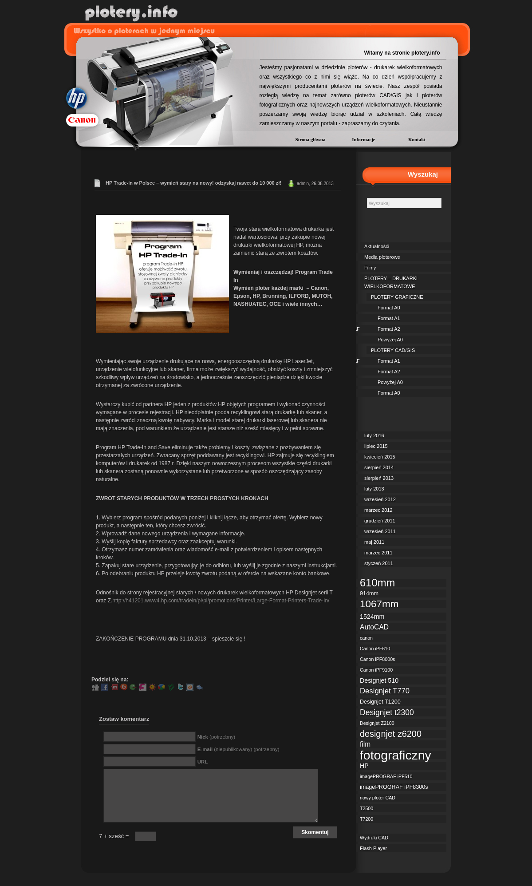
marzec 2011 (378, 552)
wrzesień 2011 (380, 531)
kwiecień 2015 (379, 456)
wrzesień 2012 (380, 499)
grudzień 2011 (379, 520)
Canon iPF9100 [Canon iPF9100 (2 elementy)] (376, 669)
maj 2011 (374, 542)
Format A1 (389, 318)
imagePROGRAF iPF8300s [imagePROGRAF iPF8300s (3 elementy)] (394, 787)
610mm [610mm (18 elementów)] (377, 583)
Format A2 (389, 329)
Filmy (370, 267)
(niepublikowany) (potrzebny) (238, 749)
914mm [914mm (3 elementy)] (369, 593)
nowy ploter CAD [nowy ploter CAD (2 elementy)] (377, 797)
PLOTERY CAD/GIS (393, 350)
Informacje (363, 139)
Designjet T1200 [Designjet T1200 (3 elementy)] (380, 702)
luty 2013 (374, 488)
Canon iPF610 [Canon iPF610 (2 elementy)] (375, 648)
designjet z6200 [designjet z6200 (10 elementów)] (391, 734)
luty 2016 (374, 435)
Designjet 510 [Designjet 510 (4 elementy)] (379, 680)
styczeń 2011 (378, 563)
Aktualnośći (376, 246)
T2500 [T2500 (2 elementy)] (366, 808)
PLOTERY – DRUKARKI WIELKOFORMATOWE (391, 282)
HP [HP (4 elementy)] (364, 765)
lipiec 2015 (376, 446)
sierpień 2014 (379, 467)
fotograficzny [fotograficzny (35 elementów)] (395, 755)
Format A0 (389, 307)
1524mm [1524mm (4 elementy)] (372, 616)
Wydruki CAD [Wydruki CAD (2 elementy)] (374, 837)
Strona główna (311, 139)
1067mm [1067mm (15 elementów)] (379, 604)
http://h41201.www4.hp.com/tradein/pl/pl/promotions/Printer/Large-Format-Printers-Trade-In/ (220, 600)
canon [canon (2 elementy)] (366, 638)
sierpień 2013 (379, 478)
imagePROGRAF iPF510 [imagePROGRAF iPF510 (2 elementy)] (386, 776)
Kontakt (417, 139)
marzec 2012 (378, 510)
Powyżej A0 (390, 339)
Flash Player (373, 848)
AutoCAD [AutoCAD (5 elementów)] (374, 627)
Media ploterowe (382, 257)
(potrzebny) (216, 737)
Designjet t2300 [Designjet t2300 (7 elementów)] (387, 712)
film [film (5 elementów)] (365, 744)
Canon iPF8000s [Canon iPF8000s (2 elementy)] (377, 659)
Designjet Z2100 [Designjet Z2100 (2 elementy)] (377, 723)
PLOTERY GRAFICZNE (397, 297)
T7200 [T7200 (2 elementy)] (366, 819)
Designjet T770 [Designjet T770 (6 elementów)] (385, 691)
